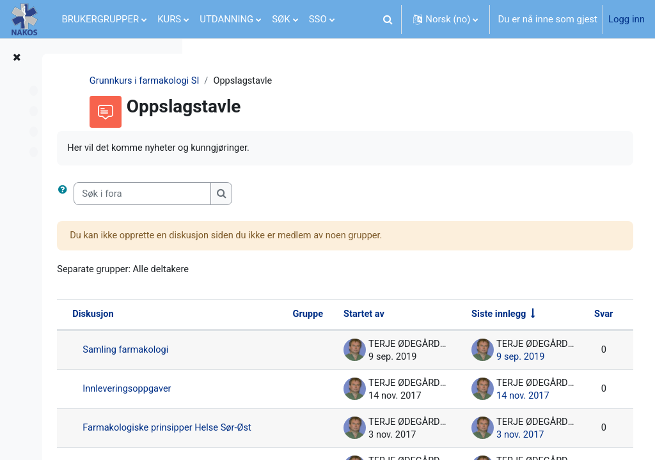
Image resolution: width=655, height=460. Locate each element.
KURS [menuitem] (169, 19)
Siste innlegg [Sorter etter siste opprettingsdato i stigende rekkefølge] (551, 315)
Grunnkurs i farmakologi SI (263, 81)
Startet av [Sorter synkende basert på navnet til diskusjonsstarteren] (416, 315)
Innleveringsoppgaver (278, 390)
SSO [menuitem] (318, 19)
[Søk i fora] (292, 194)
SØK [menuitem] (281, 19)
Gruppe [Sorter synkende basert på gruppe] (359, 315)
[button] (388, 19)
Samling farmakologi (276, 351)
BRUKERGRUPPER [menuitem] (100, 19)
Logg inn (626, 19)
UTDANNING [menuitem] (226, 19)
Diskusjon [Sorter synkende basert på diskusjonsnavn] (244, 315)
